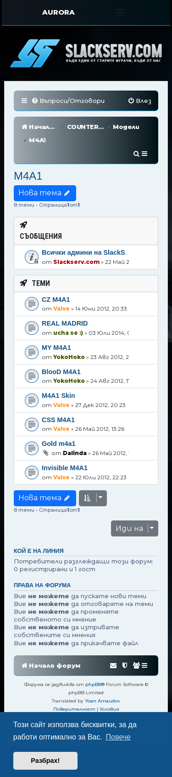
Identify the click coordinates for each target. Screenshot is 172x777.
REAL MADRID (65, 296)
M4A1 (28, 149)
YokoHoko (69, 329)
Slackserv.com (76, 234)
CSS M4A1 (58, 393)
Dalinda (75, 426)
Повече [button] (118, 737)
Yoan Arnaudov (102, 674)
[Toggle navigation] (120, 12)
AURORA (58, 12)
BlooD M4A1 (61, 344)
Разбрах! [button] (45, 760)
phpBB (93, 657)
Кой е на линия (39, 524)
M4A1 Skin (58, 368)
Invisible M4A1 (65, 441)
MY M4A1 (56, 320)
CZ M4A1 (56, 272)
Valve (61, 281)
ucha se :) (68, 305)
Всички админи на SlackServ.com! (97, 225)
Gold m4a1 (59, 416)
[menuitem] (68, 100)
